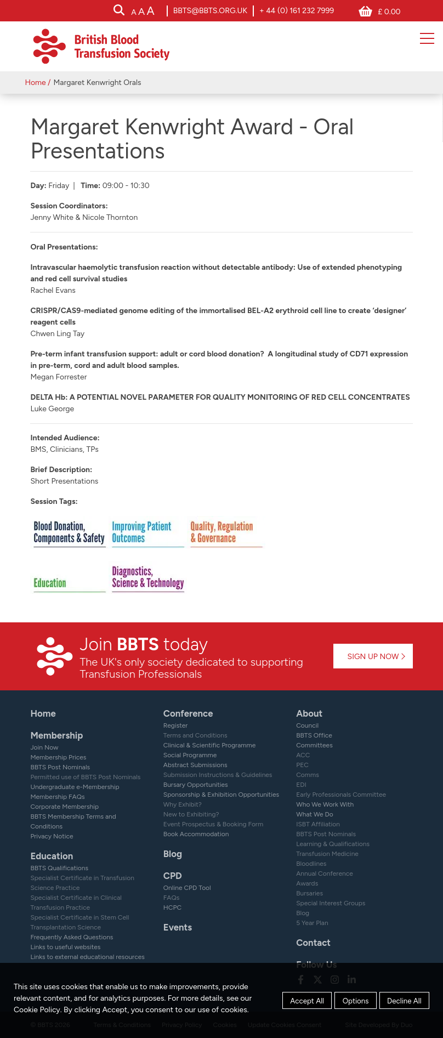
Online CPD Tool (187, 888)
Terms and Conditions (195, 735)
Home (35, 82)
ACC (303, 755)
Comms (307, 775)
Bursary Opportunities (195, 785)
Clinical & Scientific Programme (209, 745)
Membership (56, 735)
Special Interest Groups (330, 903)
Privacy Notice (51, 836)
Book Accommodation (196, 834)
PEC (302, 765)
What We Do (314, 814)
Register (175, 725)
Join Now (44, 747)
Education (51, 855)
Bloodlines (311, 863)
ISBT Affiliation (318, 824)
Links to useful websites (65, 947)
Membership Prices (58, 757)
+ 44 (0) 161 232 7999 (296, 10)
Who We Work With (325, 804)
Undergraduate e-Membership (74, 787)
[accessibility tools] (142, 12)
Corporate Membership (64, 806)
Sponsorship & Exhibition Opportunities (221, 794)
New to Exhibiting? (191, 814)
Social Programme (190, 755)
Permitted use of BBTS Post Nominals (85, 777)
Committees (314, 745)
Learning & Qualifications (333, 844)
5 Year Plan (312, 923)
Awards (307, 883)
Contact (313, 942)
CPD (172, 875)
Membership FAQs (57, 797)
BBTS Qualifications (59, 868)
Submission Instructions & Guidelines (217, 775)
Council (307, 725)
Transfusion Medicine (327, 854)
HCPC (172, 907)
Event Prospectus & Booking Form (213, 824)
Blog (172, 853)
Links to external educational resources (87, 957)
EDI (301, 785)
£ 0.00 (389, 11)
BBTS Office (314, 735)
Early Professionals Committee (341, 794)
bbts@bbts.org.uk (210, 10)
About (309, 713)
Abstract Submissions (195, 765)
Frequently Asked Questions (71, 937)
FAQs (171, 897)
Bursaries (309, 893)
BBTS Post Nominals (60, 767)
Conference (188, 713)
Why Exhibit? (182, 804)
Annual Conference (324, 873)
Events (177, 927)
